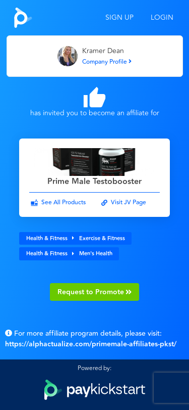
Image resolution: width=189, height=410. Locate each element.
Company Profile (107, 62)
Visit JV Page (128, 202)
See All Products (63, 202)
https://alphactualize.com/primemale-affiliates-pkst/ (90, 344)
